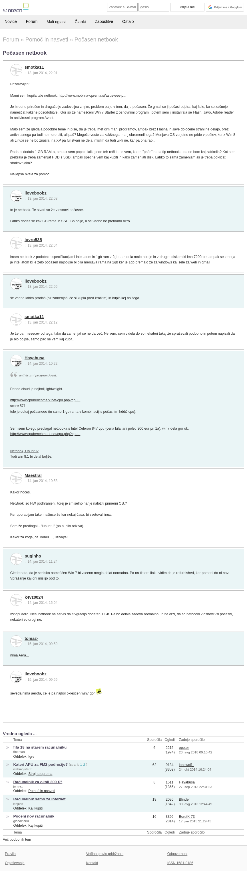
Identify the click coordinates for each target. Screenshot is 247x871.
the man (19, 751)
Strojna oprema (40, 774)
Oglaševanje (14, 863)
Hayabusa (35, 358)
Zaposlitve (104, 21)
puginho (33, 556)
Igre (31, 757)
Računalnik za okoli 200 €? (38, 782)
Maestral (33, 475)
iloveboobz (36, 193)
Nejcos (18, 803)
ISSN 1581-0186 (180, 863)
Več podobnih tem (17, 840)
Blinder (184, 799)
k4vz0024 (34, 597)
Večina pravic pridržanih (105, 854)
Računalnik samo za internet (39, 799)
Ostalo (128, 21)
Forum (31, 21)
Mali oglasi (56, 21)
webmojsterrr (22, 769)
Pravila (10, 854)
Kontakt (92, 863)
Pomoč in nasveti (41, 791)
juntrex (18, 786)
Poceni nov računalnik (34, 816)
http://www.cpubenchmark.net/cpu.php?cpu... (45, 400)
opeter (184, 748)
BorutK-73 (187, 817)
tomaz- (31, 638)
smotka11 (34, 67)
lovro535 (33, 239)
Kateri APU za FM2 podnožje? (40, 764)
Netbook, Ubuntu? (24, 451)
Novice (11, 21)
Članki (80, 21)
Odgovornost (177, 854)
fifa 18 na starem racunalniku (40, 747)
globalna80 (21, 821)
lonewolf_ (186, 765)
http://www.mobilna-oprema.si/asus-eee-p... (92, 96)
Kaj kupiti (35, 808)
